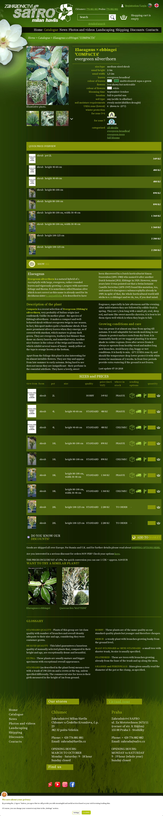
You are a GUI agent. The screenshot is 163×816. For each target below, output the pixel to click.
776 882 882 (112, 9)
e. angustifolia (54, 295)
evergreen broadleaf (118, 131)
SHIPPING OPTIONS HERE (146, 547)
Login (143, 5)
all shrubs (112, 127)
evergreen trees (116, 134)
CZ (149, 4)
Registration (132, 5)
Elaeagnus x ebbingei (38, 608)
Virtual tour (119, 701)
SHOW (43, 264)
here (117, 553)
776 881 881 (92, 9)
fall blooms (113, 137)
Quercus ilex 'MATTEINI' (73, 608)
